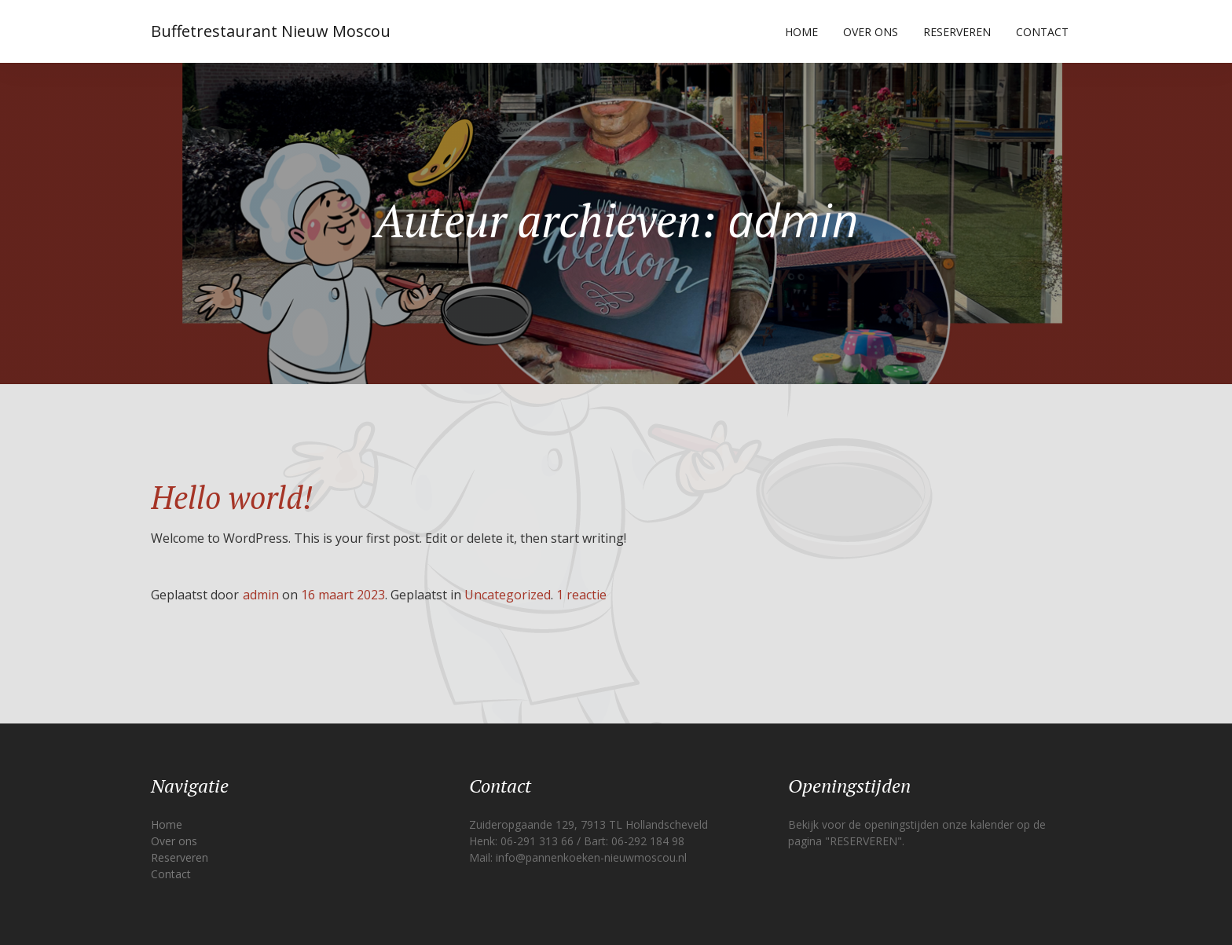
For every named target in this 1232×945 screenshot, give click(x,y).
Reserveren (957, 31)
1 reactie (581, 594)
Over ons (870, 31)
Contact (1042, 31)
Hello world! (232, 497)
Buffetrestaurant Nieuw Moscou (270, 31)
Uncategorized (507, 594)
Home (801, 31)
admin (261, 594)
